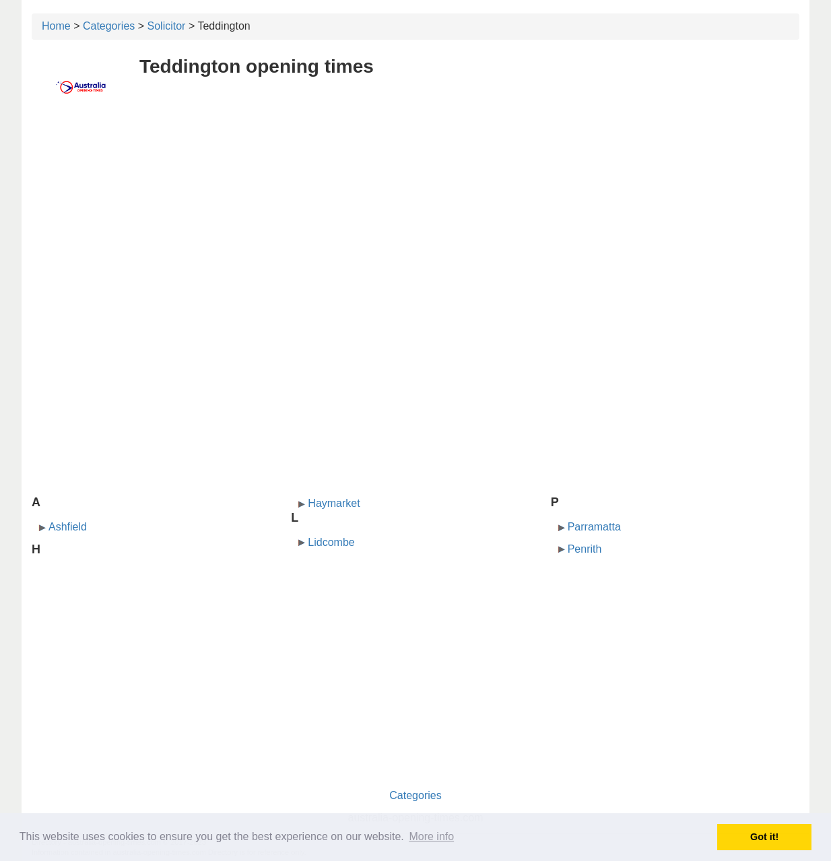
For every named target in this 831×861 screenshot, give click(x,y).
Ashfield (67, 526)
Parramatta (594, 526)
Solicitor (166, 26)
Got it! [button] (764, 836)
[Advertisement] (415, 213)
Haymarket (334, 503)
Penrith (585, 549)
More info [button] (431, 836)
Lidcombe (331, 542)
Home (56, 26)
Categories (109, 26)
